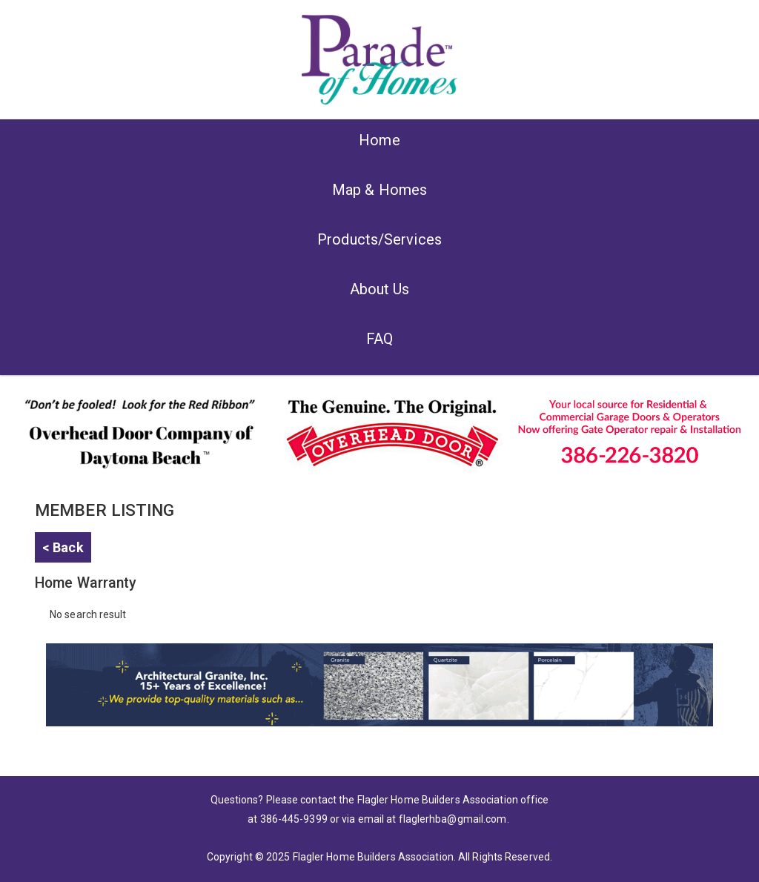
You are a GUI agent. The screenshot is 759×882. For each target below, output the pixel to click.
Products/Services (379, 239)
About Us (380, 289)
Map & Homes (379, 190)
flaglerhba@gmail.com (453, 819)
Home (379, 140)
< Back (63, 547)
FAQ (379, 339)
